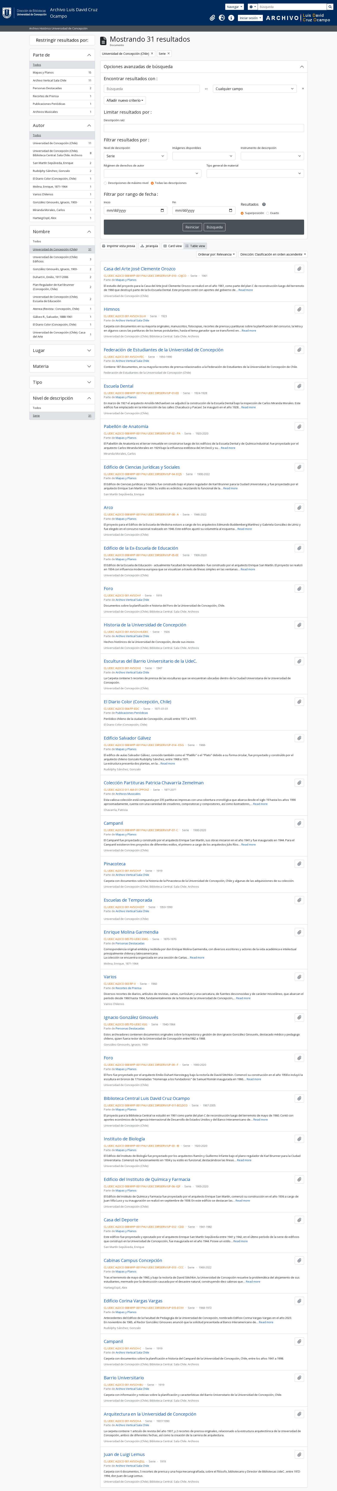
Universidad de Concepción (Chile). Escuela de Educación (62, 299)
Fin (174, 202)
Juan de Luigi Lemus (124, 1454)
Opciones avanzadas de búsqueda (138, 66)
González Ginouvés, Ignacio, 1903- (62, 203)
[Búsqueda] (292, 6)
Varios (110, 976)
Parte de (41, 55)
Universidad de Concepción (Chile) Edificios (62, 259)
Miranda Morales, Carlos (62, 211)
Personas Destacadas (62, 89)
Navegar (233, 7)
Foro (108, 588)
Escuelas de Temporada (128, 900)
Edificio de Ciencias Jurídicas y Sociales (142, 467)
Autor (39, 125)
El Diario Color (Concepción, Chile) (62, 179)
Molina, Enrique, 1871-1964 (62, 187)
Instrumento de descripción (258, 148)
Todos (37, 65)
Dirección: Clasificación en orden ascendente (271, 254)
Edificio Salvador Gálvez (127, 738)
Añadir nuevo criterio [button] (124, 100)
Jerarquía (149, 246)
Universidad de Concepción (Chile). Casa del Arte (62, 334)
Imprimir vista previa (118, 246)
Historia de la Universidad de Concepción (145, 624)
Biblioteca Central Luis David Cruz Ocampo (147, 1098)
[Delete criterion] (303, 89)
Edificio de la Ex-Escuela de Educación (141, 548)
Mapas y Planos (62, 73)
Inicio (107, 202)
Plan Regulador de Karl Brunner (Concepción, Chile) (62, 287)
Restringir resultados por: (62, 40)
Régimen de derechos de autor (124, 165)
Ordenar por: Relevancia (215, 254)
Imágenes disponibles (186, 148)
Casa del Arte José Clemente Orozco (140, 268)
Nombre (41, 231)
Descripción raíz (114, 120)
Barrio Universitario (124, 1377)
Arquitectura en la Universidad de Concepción (150, 1414)
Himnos (112, 309)
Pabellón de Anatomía (126, 426)
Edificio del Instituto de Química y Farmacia (147, 1179)
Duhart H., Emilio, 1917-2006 (62, 278)
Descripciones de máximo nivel (128, 183)
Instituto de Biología (124, 1138)
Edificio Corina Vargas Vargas (133, 1300)
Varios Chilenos (62, 195)
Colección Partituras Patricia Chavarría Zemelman (154, 782)
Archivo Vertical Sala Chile (62, 81)
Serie (62, 416)
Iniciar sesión (249, 18)
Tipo (37, 382)
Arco (108, 507)
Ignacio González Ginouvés (131, 1017)
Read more (246, 290)
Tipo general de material (222, 165)
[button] (212, 18)
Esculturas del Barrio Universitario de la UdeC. (150, 661)
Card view (173, 246)
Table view (195, 246)
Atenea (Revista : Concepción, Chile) (62, 310)
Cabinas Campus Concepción (133, 1260)
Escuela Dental (118, 386)
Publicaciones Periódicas (62, 105)
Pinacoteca (115, 863)
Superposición (254, 213)
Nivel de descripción (53, 398)
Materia (41, 366)
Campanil (113, 823)
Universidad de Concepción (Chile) (62, 144)
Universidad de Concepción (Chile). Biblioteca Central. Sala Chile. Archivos (62, 153)
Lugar (39, 350)
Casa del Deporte (121, 1219)
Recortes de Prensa (62, 97)
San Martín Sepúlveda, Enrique (62, 164)
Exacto (274, 213)
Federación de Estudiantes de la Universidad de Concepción (164, 349)
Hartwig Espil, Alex (62, 219)
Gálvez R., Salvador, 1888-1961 (62, 318)
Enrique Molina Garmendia (131, 932)
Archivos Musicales (62, 113)
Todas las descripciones (171, 183)
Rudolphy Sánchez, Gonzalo (62, 172)
